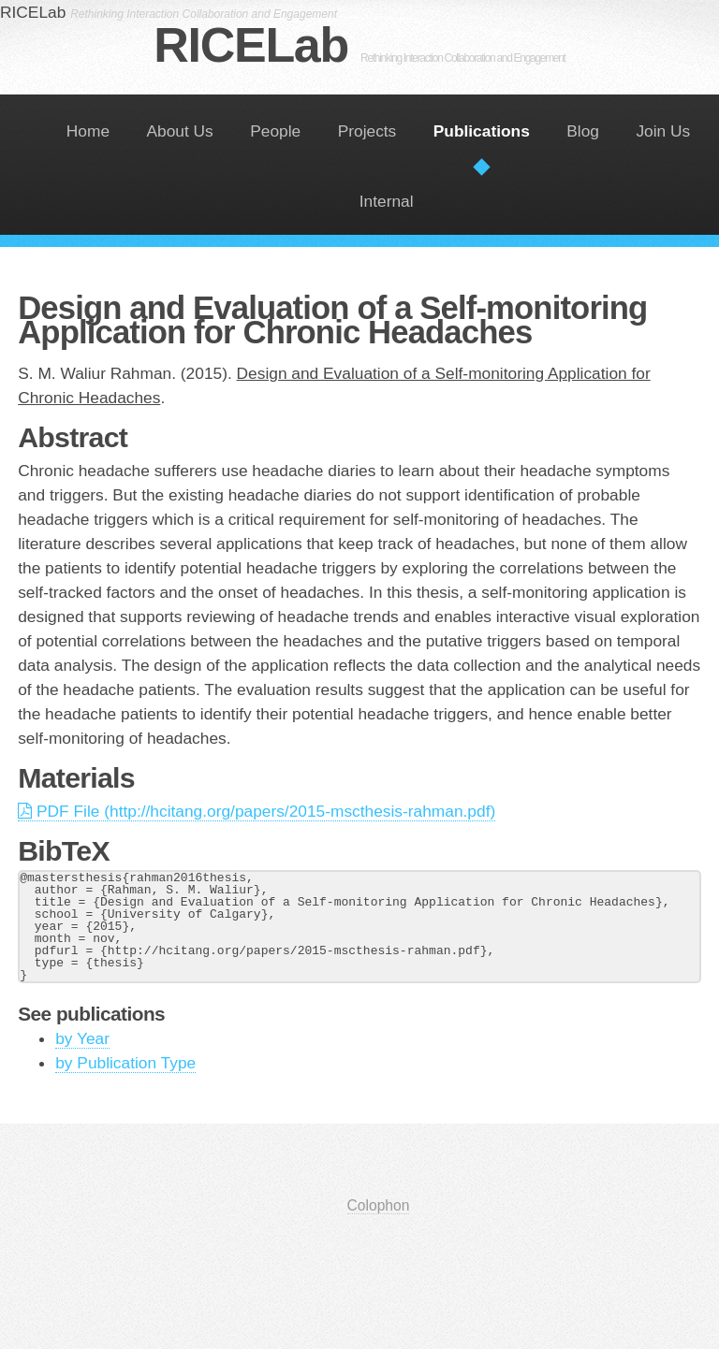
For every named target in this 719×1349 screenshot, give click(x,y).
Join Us (663, 131)
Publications (481, 131)
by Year (82, 1038)
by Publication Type (125, 1062)
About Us (180, 131)
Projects (367, 131)
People (275, 131)
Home (88, 131)
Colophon (378, 1205)
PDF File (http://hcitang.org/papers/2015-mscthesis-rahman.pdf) (256, 811)
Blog (582, 131)
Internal (387, 201)
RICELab (359, 45)
